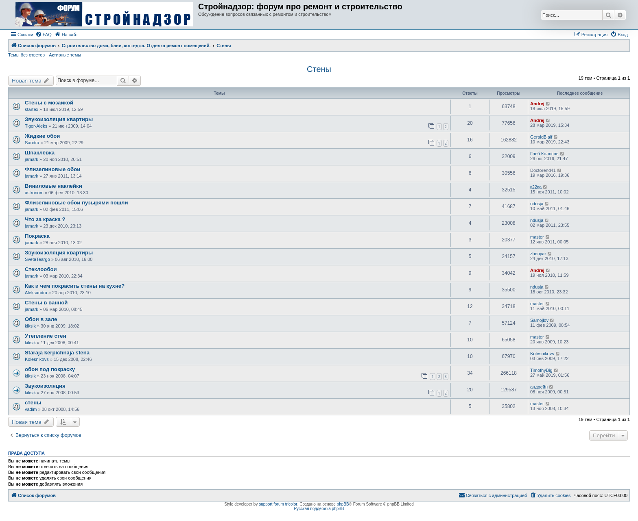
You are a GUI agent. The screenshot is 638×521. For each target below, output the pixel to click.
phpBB (343, 504)
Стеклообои (41, 269)
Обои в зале (41, 319)
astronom (34, 192)
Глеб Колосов (544, 153)
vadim (31, 409)
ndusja (536, 203)
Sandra (32, 142)
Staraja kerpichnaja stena (57, 353)
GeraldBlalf (541, 137)
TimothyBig (541, 370)
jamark (31, 159)
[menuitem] (43, 34)
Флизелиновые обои (52, 169)
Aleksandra (36, 292)
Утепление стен (45, 336)
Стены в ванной (46, 303)
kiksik (30, 325)
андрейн (539, 386)
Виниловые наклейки (53, 186)
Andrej (537, 103)
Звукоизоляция (45, 386)
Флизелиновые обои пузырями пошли (76, 203)
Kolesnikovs (37, 359)
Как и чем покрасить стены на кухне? (75, 286)
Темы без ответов (26, 54)
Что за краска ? (45, 219)
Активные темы (65, 54)
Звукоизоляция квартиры (59, 119)
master (537, 236)
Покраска (37, 236)
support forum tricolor (278, 504)
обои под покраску (50, 369)
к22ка (536, 187)
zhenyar (538, 253)
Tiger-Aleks (36, 126)
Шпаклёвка (40, 153)
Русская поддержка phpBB (319, 508)
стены (33, 402)
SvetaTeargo (37, 259)
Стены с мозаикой (49, 103)
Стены (319, 69)
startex (31, 109)
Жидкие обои (42, 136)
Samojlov (539, 320)
